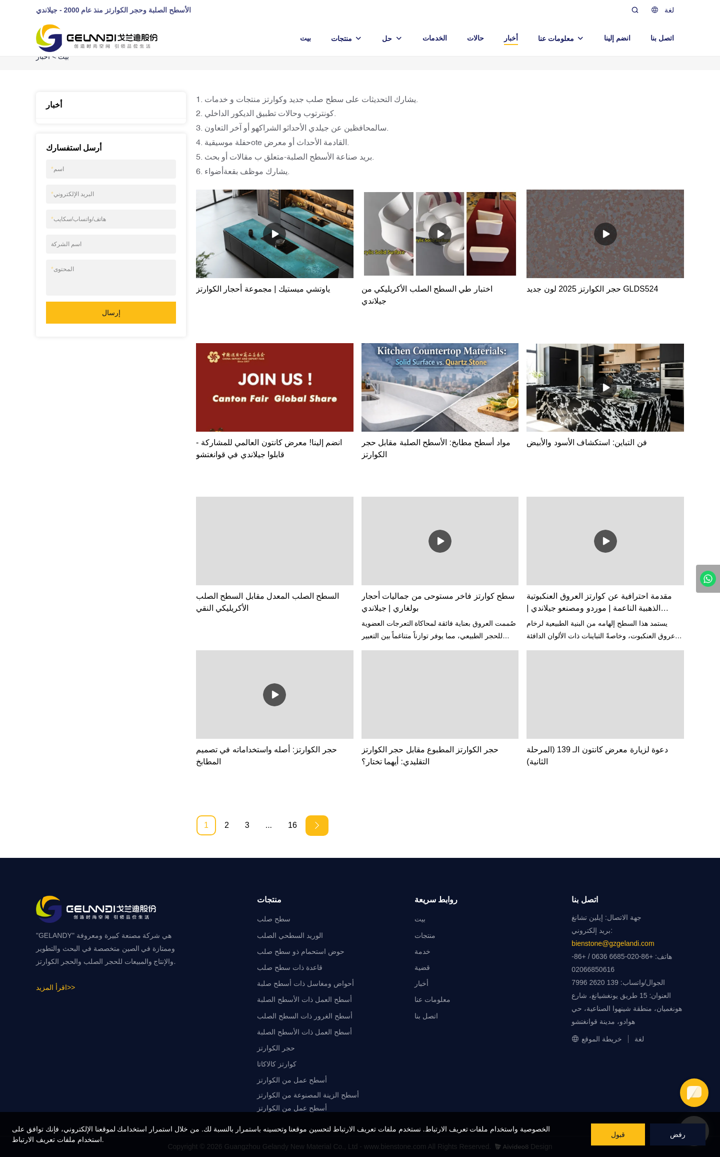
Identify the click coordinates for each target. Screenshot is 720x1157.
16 (292, 825)
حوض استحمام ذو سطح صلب (300, 951)
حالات (475, 38)
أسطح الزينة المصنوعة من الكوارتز (308, 1095)
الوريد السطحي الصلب (290, 935)
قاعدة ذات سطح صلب (289, 967)
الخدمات (434, 38)
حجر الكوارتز (276, 1048)
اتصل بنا (662, 38)
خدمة (422, 951)
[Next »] (317, 825)
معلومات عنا (556, 39)
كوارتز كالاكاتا (276, 1064)
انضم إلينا (617, 38)
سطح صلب (273, 919)
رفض (678, 1134)
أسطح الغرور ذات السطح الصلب (304, 1016)
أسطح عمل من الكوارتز (292, 1080)
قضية (422, 967)
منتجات (341, 39)
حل (387, 39)
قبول (618, 1134)
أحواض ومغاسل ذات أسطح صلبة (305, 983)
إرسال (111, 313)
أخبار (511, 38)
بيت (305, 38)
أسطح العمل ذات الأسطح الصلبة (304, 999)
